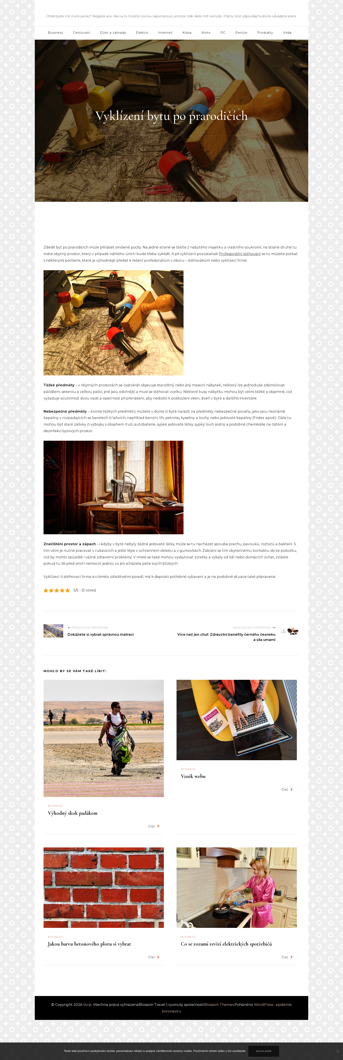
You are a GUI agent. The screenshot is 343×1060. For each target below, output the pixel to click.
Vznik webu (193, 776)
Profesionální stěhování (240, 254)
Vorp (171, 10)
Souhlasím (263, 1051)
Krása (187, 33)
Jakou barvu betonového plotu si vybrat (89, 944)
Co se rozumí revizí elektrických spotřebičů (226, 944)
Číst (153, 826)
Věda (287, 33)
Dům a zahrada (113, 33)
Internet (165, 33)
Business (55, 33)
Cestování (81, 33)
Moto (206, 33)
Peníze (241, 33)
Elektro (142, 33)
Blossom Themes (219, 1005)
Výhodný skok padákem (72, 813)
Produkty (265, 33)
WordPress (263, 1005)
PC (223, 33)
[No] (337, 1054)
